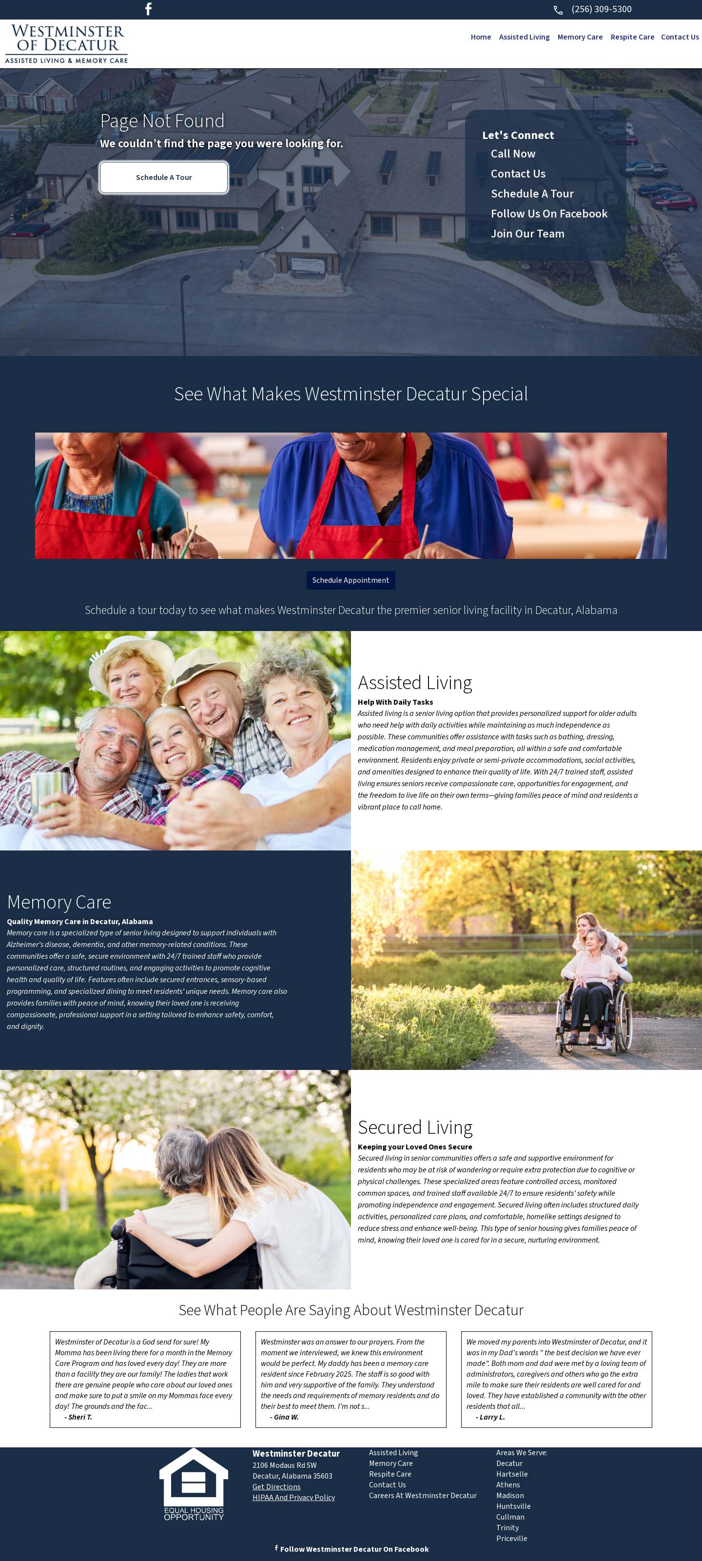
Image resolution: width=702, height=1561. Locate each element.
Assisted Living (521, 37)
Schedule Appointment (351, 580)
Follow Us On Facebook (549, 213)
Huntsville (513, 1506)
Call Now (513, 153)
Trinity (507, 1527)
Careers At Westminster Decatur (423, 1495)
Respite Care (631, 37)
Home (477, 37)
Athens (508, 1485)
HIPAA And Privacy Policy (294, 1497)
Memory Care (578, 37)
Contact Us (679, 37)
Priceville (511, 1538)
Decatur (509, 1463)
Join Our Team (528, 233)
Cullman (510, 1517)
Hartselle (512, 1474)
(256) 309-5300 (592, 9)
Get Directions (277, 1487)
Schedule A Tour (164, 177)
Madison (510, 1495)
